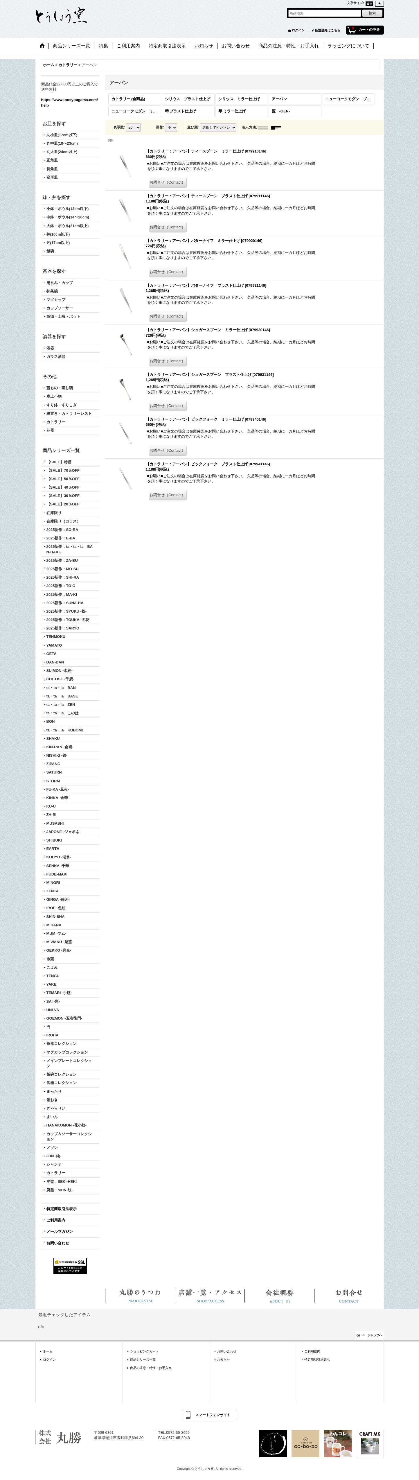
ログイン (298, 30)
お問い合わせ (57, 1243)
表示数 (119, 127)
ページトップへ (372, 1335)
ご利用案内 (55, 1220)
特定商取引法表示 (61, 1209)
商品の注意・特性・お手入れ (151, 1368)
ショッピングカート (144, 1351)
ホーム (48, 1351)
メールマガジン (59, 1231)
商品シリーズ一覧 (143, 1359)
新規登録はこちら (327, 30)
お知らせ (223, 1359)
